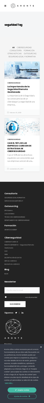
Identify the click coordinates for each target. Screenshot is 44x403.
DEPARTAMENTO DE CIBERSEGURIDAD (16, 220)
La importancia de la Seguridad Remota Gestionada (18, 89)
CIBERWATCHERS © (11, 242)
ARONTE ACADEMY (10, 230)
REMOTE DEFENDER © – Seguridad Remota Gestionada (19, 246)
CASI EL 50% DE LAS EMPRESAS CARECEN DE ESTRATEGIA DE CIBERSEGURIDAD (19, 147)
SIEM (6, 254)
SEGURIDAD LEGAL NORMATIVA (14, 198)
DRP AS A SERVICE (10, 261)
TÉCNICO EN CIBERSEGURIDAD (14, 217)
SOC (6, 251)
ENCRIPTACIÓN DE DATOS (13, 258)
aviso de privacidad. (31, 297)
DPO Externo (8, 210)
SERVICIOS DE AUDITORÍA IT (13, 201)
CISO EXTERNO (9, 214)
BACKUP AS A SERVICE (12, 264)
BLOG (6, 274)
